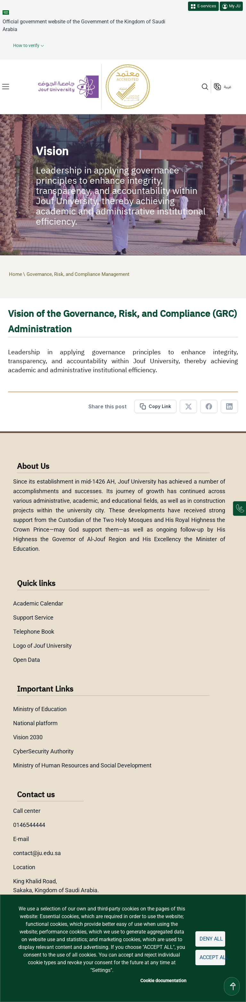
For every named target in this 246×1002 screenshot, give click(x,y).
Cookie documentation (163, 980)
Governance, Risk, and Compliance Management (78, 274)
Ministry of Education (40, 709)
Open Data (26, 659)
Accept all (212, 957)
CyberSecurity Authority (43, 751)
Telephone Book (33, 631)
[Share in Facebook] (208, 406)
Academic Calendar (38, 603)
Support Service (33, 617)
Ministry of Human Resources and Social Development (82, 765)
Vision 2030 (28, 737)
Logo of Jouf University (42, 645)
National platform (35, 723)
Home (15, 274)
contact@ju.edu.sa (37, 853)
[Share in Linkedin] (229, 406)
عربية (227, 87)
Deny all (211, 939)
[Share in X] (188, 406)
